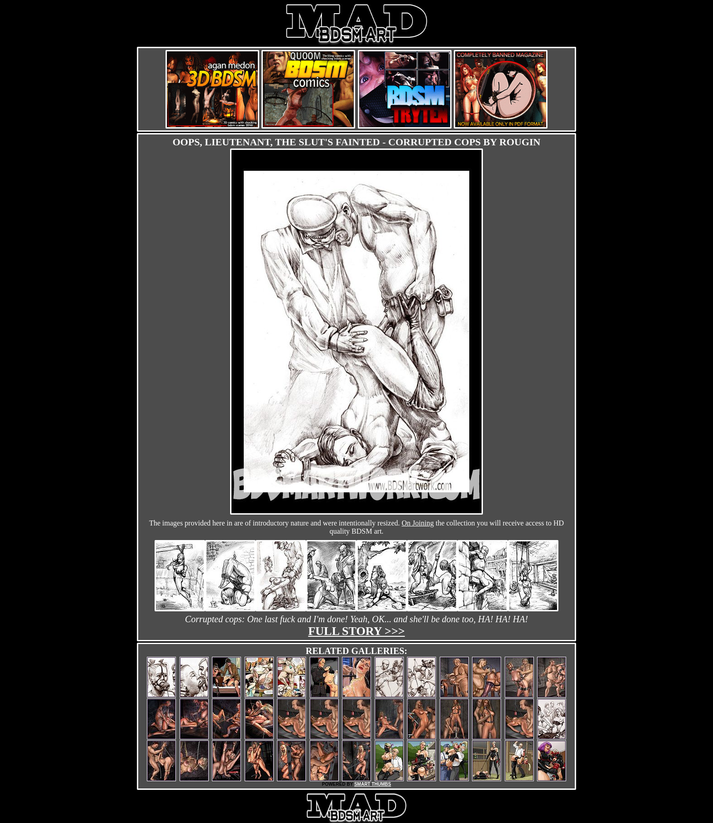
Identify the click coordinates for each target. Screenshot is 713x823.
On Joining (418, 523)
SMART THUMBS (372, 784)
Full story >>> (356, 631)
